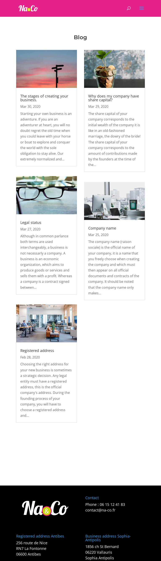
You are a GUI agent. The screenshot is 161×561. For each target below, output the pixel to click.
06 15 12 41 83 (112, 504)
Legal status (30, 222)
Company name (102, 228)
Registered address (37, 350)
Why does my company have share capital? (113, 98)
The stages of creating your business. (44, 98)
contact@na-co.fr (100, 510)
